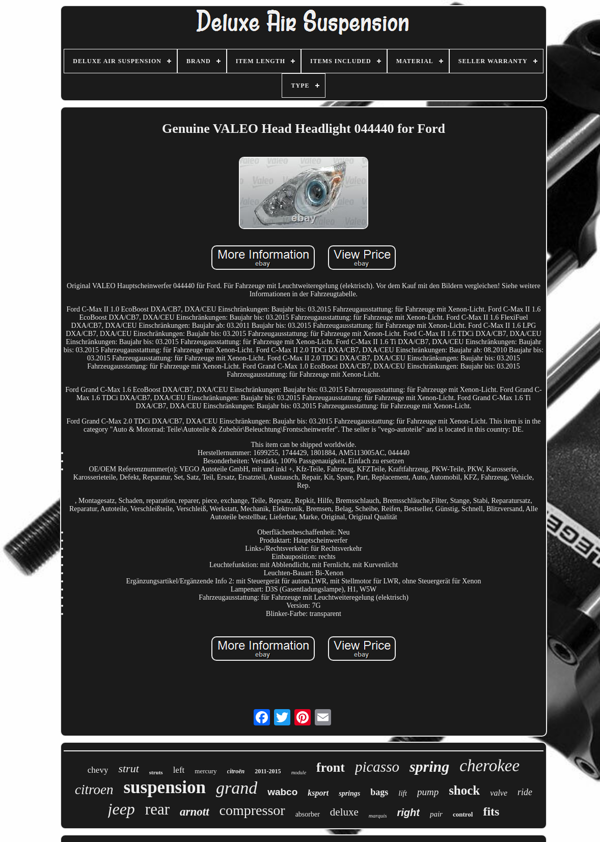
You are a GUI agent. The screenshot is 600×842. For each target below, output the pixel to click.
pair (436, 814)
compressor (252, 810)
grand (236, 787)
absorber (307, 814)
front (330, 767)
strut (128, 768)
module (298, 772)
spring (429, 766)
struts (156, 772)
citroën (236, 771)
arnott (194, 811)
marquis (378, 815)
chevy (98, 770)
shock (464, 790)
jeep (121, 809)
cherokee (489, 765)
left (179, 770)
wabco (282, 792)
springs (349, 793)
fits (491, 811)
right (408, 812)
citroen (94, 789)
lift (402, 793)
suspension (164, 787)
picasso (377, 767)
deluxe (344, 812)
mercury (205, 771)
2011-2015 (268, 771)
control (463, 814)
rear (157, 809)
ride (524, 792)
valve (498, 793)
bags (379, 792)
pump (428, 792)
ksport (318, 793)
